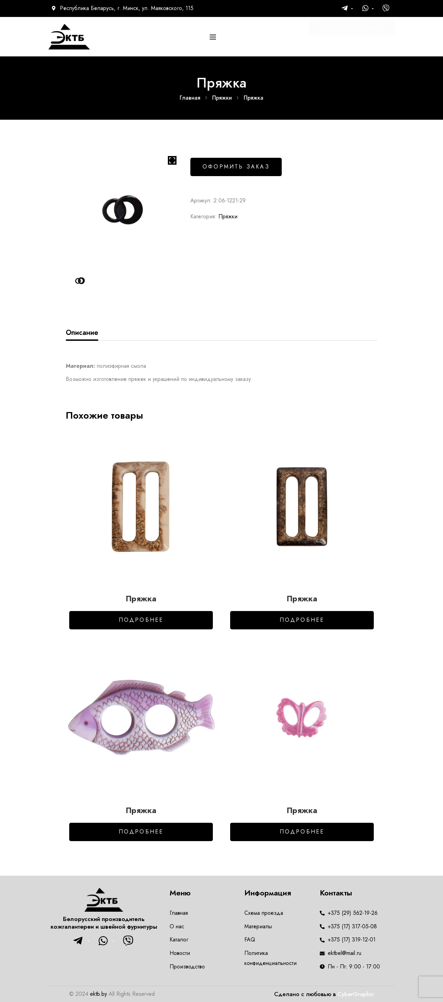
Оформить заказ (236, 167)
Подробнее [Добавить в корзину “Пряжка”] (141, 620)
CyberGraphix (355, 994)
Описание (82, 333)
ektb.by (98, 994)
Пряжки (222, 98)
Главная (190, 98)
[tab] (82, 333)
